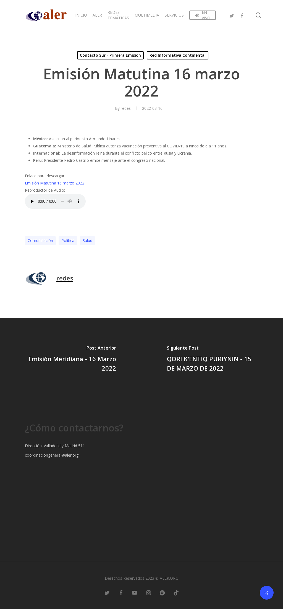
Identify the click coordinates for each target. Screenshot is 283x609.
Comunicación (40, 240)
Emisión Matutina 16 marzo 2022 (54, 183)
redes (126, 108)
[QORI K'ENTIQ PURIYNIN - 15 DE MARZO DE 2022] (212, 359)
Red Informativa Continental (178, 55)
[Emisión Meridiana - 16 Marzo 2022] (71, 359)
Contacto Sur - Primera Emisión (110, 55)
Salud (87, 240)
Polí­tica (67, 240)
